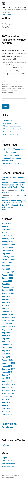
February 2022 (8, 287)
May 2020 (6, 339)
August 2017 (7, 372)
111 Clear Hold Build (10, 155)
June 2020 (6, 336)
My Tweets (5, 445)
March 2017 (7, 381)
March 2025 (7, 235)
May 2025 (6, 229)
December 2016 (8, 384)
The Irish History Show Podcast (14, 7)
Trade (15, 90)
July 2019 (6, 351)
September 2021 (8, 293)
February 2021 (8, 311)
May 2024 (6, 254)
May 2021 (6, 302)
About (10, 15)
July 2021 (6, 296)
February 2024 (8, 257)
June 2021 (6, 299)
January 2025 (7, 241)
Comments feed (8, 464)
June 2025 (6, 226)
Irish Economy (12, 88)
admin (5, 82)
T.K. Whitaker (9, 90)
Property (19, 88)
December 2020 (8, 317)
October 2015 (7, 396)
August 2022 (7, 281)
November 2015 (8, 393)
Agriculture (6, 86)
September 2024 (8, 251)
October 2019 (7, 348)
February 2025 (8, 238)
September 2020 (8, 326)
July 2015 (6, 402)
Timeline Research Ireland (12, 126)
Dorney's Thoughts (9, 132)
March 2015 (7, 414)
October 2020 (7, 323)
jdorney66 (6, 177)
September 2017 (8, 369)
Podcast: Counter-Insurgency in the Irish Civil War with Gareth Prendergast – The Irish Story (14, 203)
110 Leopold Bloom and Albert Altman (11, 159)
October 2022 (7, 278)
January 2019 (7, 360)
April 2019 (6, 357)
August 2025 (7, 223)
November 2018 (8, 363)
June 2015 (6, 405)
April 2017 (6, 378)
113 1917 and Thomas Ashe (13, 149)
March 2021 (7, 308)
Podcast (5, 84)
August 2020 (7, 329)
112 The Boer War (9, 152)
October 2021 (7, 290)
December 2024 (8, 244)
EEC (3, 88)
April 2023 (6, 269)
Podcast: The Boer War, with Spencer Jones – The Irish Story (13, 185)
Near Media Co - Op (10, 123)
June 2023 (6, 266)
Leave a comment (8, 92)
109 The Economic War (11, 163)
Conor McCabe (18, 86)
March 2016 (7, 387)
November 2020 (8, 320)
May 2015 (6, 408)
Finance (6, 88)
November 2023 (8, 260)
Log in (4, 458)
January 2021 (7, 314)
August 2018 (7, 366)
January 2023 (7, 275)
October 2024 (7, 248)
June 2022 (6, 284)
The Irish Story (8, 120)
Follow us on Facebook (9, 425)
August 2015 (7, 399)
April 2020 (6, 342)
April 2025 (6, 232)
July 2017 (6, 375)
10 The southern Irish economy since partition (14, 40)
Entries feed (7, 461)
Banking (12, 86)
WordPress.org (8, 467)
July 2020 (6, 333)
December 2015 (8, 390)
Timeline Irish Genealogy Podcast (14, 129)
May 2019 (6, 354)
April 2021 (6, 305)
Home (4, 15)
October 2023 (7, 263)
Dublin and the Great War (11, 135)
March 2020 (7, 345)
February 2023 (8, 272)
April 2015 (6, 411)
